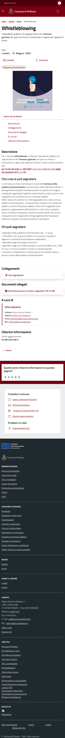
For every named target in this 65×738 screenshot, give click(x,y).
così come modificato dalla (31, 170)
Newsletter (7, 714)
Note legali (6, 676)
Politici (4, 492)
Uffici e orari (7, 627)
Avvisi (19, 21)
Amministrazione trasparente (14, 684)
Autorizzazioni (8, 519)
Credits (48, 724)
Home (4, 21)
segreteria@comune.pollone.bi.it (24, 318)
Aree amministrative (10, 471)
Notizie (5, 564)
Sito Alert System (9, 659)
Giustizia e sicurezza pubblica (14, 536)
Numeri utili (7, 631)
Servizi (31, 724)
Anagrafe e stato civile (11, 515)
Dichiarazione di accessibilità (14, 680)
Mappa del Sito (18, 727)
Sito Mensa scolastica (11, 655)
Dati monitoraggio (9, 724)
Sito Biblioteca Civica (11, 650)
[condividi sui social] (8, 60)
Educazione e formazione (12, 532)
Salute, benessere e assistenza (15, 545)
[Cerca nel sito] (57, 11)
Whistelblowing (8, 667)
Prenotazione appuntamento (14, 694)
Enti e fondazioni (9, 479)
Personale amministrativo (13, 488)
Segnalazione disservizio (12, 690)
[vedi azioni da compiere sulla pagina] (41, 60)
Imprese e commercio (11, 541)
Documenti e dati (9, 475)
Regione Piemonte (10, 3)
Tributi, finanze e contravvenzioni (16, 549)
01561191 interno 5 (21, 315)
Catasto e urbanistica (11, 524)
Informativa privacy (10, 672)
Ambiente (6, 511)
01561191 (14, 611)
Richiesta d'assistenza (11, 697)
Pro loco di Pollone (10, 646)
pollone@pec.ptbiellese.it (20, 321)
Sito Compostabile (9, 663)
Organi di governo (9, 483)
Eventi (4, 587)
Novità (11, 21)
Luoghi (4, 583)
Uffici (4, 496)
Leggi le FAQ (7, 687)
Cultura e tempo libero (11, 528)
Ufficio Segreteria (13, 306)
